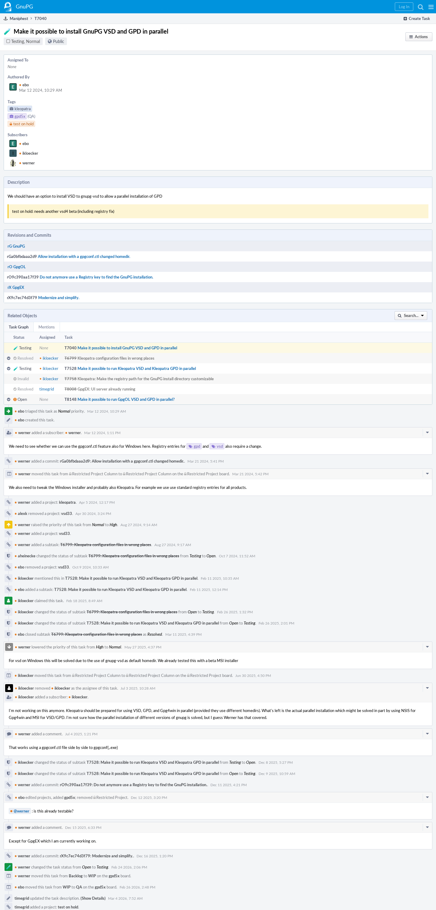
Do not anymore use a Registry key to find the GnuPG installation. (96, 277)
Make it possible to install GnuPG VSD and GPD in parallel (127, 348)
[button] (431, 6)
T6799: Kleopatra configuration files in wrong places (105, 544)
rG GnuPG (16, 246)
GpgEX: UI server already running (106, 389)
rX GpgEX (16, 287)
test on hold (68, 907)
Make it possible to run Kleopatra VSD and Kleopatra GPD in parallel (137, 368)
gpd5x (69, 797)
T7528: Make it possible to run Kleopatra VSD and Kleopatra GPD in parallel (131, 578)
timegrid (46, 389)
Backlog (76, 876)
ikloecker (28, 153)
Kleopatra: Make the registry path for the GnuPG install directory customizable (146, 378)
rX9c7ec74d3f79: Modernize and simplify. (96, 856)
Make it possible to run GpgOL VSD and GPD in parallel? (126, 399)
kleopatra (67, 502)
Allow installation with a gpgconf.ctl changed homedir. (84, 256)
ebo (24, 84)
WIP (92, 876)
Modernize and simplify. (58, 297)
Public (58, 41)
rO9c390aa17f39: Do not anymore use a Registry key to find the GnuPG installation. (133, 784)
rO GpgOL (17, 266)
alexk (21, 513)
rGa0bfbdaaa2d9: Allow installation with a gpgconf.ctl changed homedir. (122, 461)
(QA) (31, 116)
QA (79, 887)
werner (27, 163)
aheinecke (25, 556)
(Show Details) (93, 898)
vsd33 (66, 513)
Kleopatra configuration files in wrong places (116, 358)
